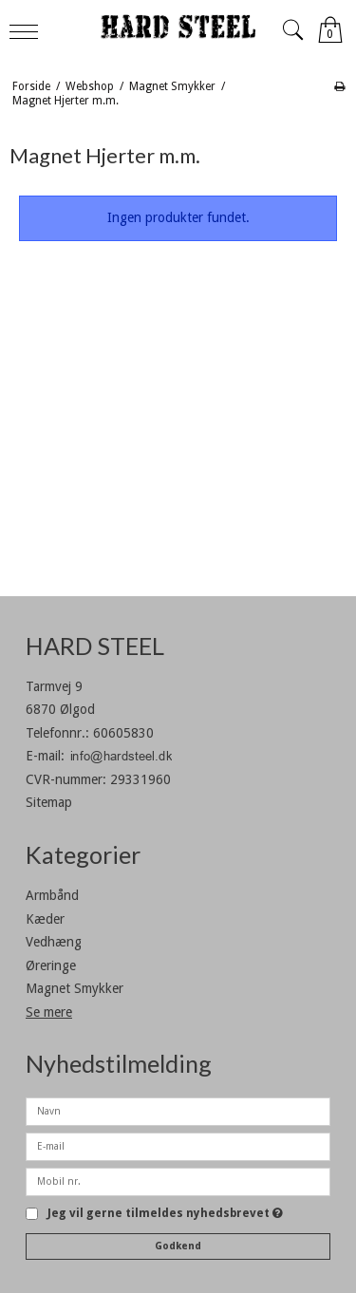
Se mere (49, 1012)
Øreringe (51, 965)
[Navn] (178, 1109)
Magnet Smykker (74, 988)
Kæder (45, 919)
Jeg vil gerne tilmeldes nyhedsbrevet (165, 1214)
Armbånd (52, 895)
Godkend (178, 1246)
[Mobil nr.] (178, 1180)
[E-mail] (178, 1144)
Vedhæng (54, 941)
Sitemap (49, 802)
